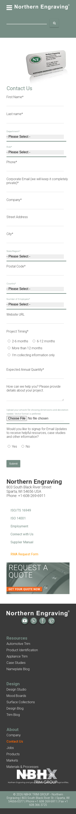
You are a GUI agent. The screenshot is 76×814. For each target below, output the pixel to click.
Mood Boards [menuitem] (16, 696)
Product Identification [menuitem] (22, 650)
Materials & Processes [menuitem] (22, 767)
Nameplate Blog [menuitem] (18, 669)
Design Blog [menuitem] (15, 708)
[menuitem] (14, 741)
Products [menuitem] (13, 754)
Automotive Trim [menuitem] (18, 644)
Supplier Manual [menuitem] (22, 542)
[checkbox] (36, 349)
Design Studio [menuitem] (16, 689)
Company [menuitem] (13, 735)
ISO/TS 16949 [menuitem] (21, 510)
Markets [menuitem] (12, 760)
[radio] (18, 341)
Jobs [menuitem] (10, 748)
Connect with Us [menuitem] (22, 534)
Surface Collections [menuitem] (20, 702)
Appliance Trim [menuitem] (17, 656)
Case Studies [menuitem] (16, 663)
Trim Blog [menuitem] (13, 715)
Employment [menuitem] (19, 526)
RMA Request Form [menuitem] (24, 554)
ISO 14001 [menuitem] (18, 518)
